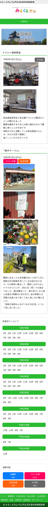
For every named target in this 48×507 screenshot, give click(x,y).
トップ (3, 496)
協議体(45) (13, 476)
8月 (41, 333)
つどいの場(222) (35, 476)
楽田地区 (26, 500)
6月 (9, 337)
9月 (36, 333)
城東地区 (4, 500)
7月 (4, 337)
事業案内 (11, 496)
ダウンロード (37, 500)
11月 (25, 333)
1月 (14, 333)
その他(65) (35, 484)
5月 (14, 337)
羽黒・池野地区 (15, 500)
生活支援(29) (13, 484)
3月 (4, 333)
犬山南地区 (41, 496)
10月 (31, 333)
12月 (19, 333)
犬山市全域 (20, 496)
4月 (18, 337)
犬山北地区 (30, 496)
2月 (9, 333)
